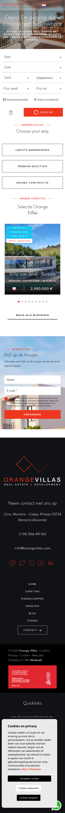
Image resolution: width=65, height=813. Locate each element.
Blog (32, 613)
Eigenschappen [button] (32, 599)
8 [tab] (43, 302)
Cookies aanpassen (29, 788)
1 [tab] (19, 302)
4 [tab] (29, 302)
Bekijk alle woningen (32, 315)
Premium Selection (32, 166)
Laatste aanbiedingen (32, 150)
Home (33, 584)
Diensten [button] (32, 606)
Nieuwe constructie (32, 183)
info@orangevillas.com (32, 548)
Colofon (44, 650)
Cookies (25, 655)
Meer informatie (31, 769)
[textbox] (32, 57)
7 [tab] (39, 302)
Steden (32, 621)
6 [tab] (36, 302)
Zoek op (43, 112)
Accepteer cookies (29, 778)
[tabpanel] (32, 259)
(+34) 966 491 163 (32, 534)
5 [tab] (32, 302)
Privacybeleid (15, 403)
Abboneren (32, 414)
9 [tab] (46, 302)
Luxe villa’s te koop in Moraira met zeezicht (34, 717)
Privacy (13, 655)
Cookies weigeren (28, 797)
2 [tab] (22, 302)
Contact (32, 630)
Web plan (38, 655)
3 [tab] (26, 302)
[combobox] (32, 57)
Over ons (32, 591)
